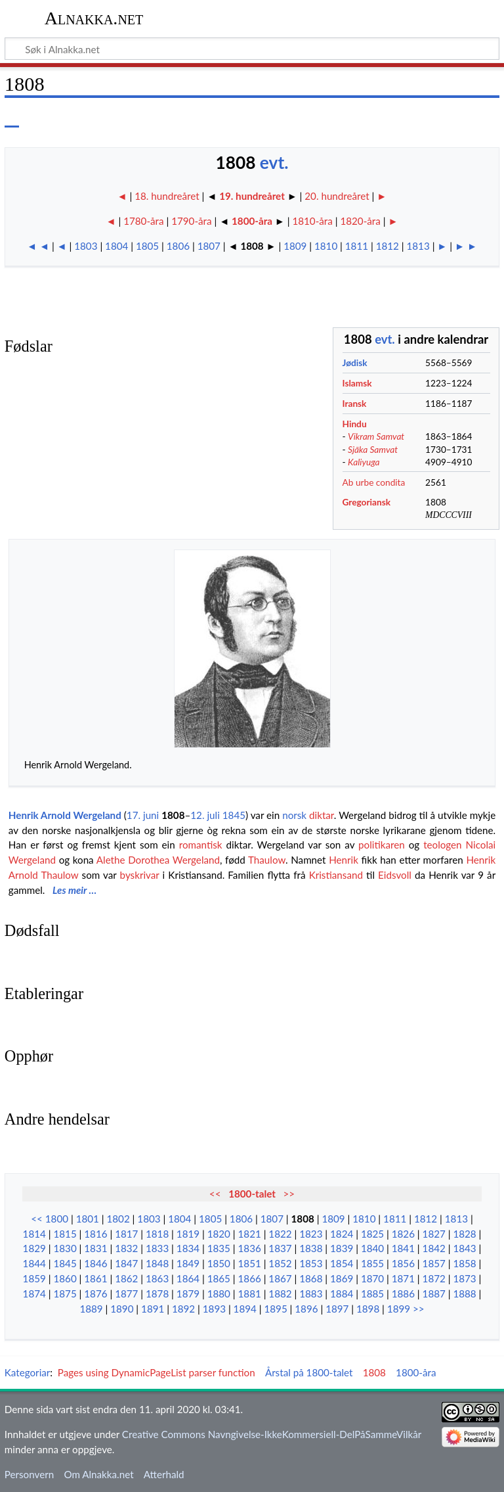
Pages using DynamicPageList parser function (156, 1372)
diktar (321, 815)
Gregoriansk (367, 501)
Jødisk (355, 362)
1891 (152, 1309)
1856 (403, 1263)
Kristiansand (336, 875)
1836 (249, 1248)
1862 (126, 1278)
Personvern (29, 1474)
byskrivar (139, 875)
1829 (34, 1248)
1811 (356, 246)
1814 (34, 1234)
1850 (218, 1263)
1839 (341, 1248)
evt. (274, 162)
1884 (341, 1293)
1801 (87, 1218)
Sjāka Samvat (373, 449)
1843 (464, 1248)
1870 (372, 1278)
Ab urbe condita (374, 482)
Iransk (355, 403)
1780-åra (143, 221)
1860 (64, 1278)
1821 (249, 1234)
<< (215, 1194)
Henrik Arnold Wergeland (65, 815)
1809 (295, 246)
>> (289, 1194)
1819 (188, 1234)
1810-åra (312, 221)
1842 (434, 1248)
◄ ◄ (38, 246)
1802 (117, 1218)
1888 (464, 1293)
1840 (372, 1248)
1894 (245, 1309)
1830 (64, 1248)
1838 (310, 1248)
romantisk (200, 845)
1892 (183, 1309)
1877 (126, 1293)
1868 (310, 1278)
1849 (188, 1263)
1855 (372, 1263)
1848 (157, 1263)
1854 (341, 1263)
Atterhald (164, 1474)
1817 (126, 1234)
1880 (218, 1293)
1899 (398, 1309)
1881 (249, 1293)
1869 (341, 1278)
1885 (372, 1293)
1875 (64, 1293)
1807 (209, 246)
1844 (34, 1263)
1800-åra (252, 221)
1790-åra (191, 221)
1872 (434, 1278)
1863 (157, 1278)
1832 (126, 1248)
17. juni (143, 815)
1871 (403, 1278)
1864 (188, 1278)
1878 (157, 1293)
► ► (466, 246)
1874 (34, 1293)
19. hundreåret (252, 196)
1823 (310, 1234)
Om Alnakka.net (98, 1474)
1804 (116, 246)
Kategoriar (28, 1372)
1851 (249, 1263)
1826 (403, 1234)
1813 (418, 246)
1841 (403, 1248)
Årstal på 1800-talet (309, 1372)
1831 (95, 1248)
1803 (85, 246)
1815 (64, 1234)
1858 (464, 1263)
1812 (387, 246)
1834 (188, 1248)
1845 (233, 815)
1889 (90, 1309)
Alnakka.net (94, 18)
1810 (325, 246)
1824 (341, 1234)
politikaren (381, 845)
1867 (279, 1278)
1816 (95, 1234)
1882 (279, 1293)
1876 (95, 1293)
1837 (279, 1248)
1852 (279, 1263)
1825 (372, 1234)
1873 (464, 1278)
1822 (279, 1234)
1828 (464, 1234)
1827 (434, 1234)
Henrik (343, 860)
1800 (56, 1218)
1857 (434, 1263)
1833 (157, 1248)
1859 (34, 1278)
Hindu (355, 423)
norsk (294, 815)
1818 (157, 1234)
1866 (249, 1278)
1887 (434, 1293)
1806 (178, 246)
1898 (367, 1309)
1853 (310, 1263)
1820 (218, 1234)
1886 (403, 1293)
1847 (126, 1263)
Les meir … (74, 890)
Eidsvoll (394, 875)
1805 (147, 246)
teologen (442, 845)
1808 (172, 815)
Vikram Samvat (376, 436)
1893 (214, 1309)
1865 (218, 1278)
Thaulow (266, 860)
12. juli (205, 815)
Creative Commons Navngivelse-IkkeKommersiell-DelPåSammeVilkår (271, 1434)
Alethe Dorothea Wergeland (158, 860)
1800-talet (252, 1194)
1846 (95, 1263)
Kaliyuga (364, 461)
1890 (121, 1309)
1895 (275, 1309)
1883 (310, 1293)
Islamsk (357, 382)
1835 (218, 1248)
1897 (337, 1309)
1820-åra (360, 221)
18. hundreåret (168, 196)
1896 (306, 1309)
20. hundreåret (336, 196)
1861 (95, 1278)
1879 (188, 1293)
